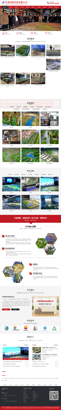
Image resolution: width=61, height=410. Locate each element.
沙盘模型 (16, 7)
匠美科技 (39, 407)
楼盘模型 (24, 391)
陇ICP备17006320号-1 (18, 407)
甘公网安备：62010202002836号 (28, 407)
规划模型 (34, 391)
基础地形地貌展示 (26, 397)
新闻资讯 (50, 7)
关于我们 (10, 7)
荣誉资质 (45, 7)
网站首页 (4, 7)
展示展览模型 (25, 394)
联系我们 (56, 7)
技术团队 (39, 7)
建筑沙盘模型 (35, 394)
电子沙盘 (22, 7)
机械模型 (24, 393)
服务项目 (27, 7)
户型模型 (34, 393)
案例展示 (33, 7)
